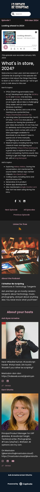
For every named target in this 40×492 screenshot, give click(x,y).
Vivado (17, 97)
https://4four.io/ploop (26, 148)
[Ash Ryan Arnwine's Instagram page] (4, 381)
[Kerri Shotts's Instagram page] (4, 461)
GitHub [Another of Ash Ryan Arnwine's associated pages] (6, 385)
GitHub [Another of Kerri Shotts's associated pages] (6, 465)
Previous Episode (22, 214)
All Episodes (29, 209)
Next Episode (11, 209)
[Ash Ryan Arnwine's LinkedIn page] (9, 381)
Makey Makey (19, 166)
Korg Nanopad (20, 158)
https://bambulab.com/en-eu (18, 115)
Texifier (16, 120)
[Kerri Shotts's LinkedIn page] (9, 461)
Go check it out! (20, 174)
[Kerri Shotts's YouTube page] (14, 461)
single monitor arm (29, 187)
